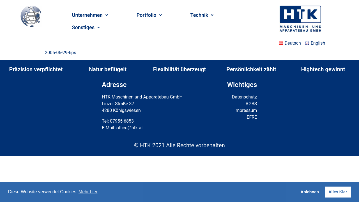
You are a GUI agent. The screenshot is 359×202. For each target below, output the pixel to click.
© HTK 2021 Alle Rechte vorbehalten (179, 145)
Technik (202, 15)
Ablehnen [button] (310, 192)
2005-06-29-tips (60, 52)
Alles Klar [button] (337, 192)
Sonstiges (86, 27)
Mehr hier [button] (88, 191)
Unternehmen (90, 15)
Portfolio (149, 15)
